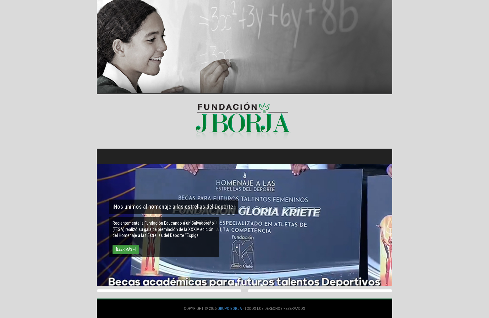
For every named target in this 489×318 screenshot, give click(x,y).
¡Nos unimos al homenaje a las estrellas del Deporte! (174, 206)
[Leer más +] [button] (126, 249)
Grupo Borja (229, 308)
